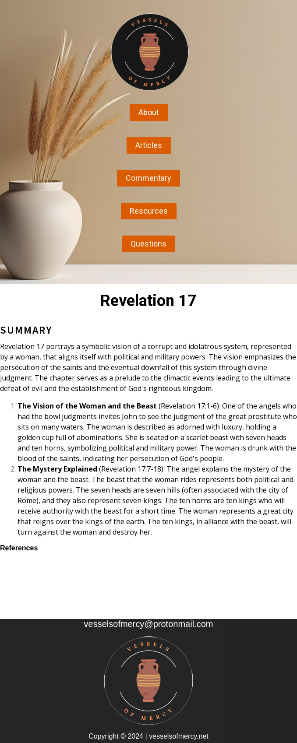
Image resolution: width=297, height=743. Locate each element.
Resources (149, 210)
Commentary (148, 178)
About (148, 112)
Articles (148, 145)
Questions (148, 243)
